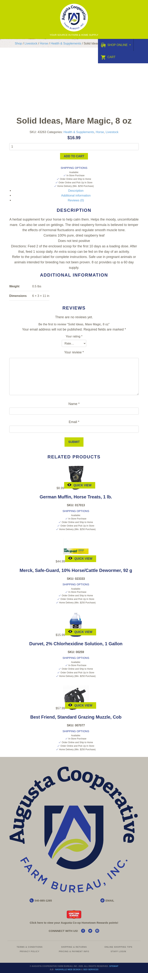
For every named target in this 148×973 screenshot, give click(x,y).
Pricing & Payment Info (74, 951)
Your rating (74, 336)
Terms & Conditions (30, 947)
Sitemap (113, 966)
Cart (108, 57)
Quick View (79, 485)
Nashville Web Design (68, 969)
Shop (18, 43)
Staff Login (118, 951)
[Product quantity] (74, 146)
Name (74, 404)
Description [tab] (76, 190)
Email (74, 422)
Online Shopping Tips (118, 947)
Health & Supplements (66, 43)
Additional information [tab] (76, 195)
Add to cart (74, 156)
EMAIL (109, 900)
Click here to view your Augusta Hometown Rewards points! (74, 922)
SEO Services (91, 969)
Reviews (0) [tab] (76, 200)
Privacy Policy (29, 951)
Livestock (31, 43)
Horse (44, 43)
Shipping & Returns (74, 947)
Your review (74, 352)
